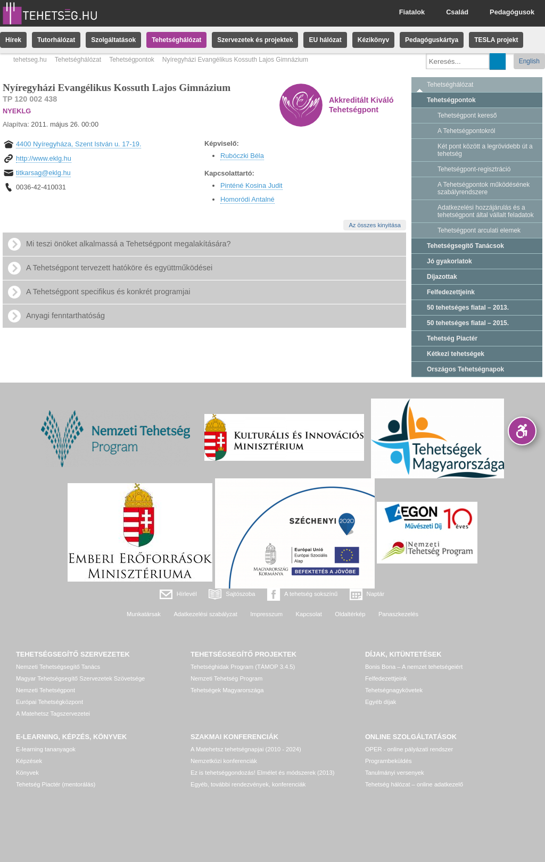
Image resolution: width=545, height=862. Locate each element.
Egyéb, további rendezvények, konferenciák (248, 784)
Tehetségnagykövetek (394, 690)
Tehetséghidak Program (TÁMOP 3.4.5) (243, 667)
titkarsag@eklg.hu (43, 173)
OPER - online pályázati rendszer (409, 749)
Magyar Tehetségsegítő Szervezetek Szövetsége (80, 678)
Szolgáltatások (113, 40)
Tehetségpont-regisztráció (473, 169)
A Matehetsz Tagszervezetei (53, 713)
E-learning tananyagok (46, 749)
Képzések (29, 761)
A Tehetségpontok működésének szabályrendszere (483, 188)
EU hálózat (325, 40)
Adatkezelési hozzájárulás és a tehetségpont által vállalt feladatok (485, 211)
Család (457, 12)
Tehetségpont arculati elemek (479, 230)
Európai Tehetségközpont (49, 702)
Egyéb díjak (380, 702)
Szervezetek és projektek (255, 40)
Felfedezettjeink (451, 292)
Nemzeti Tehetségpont (45, 690)
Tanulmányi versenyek (394, 772)
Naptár (376, 594)
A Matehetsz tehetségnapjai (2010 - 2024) (246, 749)
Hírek (13, 40)
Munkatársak (144, 614)
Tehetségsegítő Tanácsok (465, 246)
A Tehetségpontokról (466, 131)
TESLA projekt (496, 40)
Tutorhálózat (56, 40)
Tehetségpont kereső (467, 115)
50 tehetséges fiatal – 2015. (468, 323)
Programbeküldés (388, 761)
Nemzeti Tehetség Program (226, 678)
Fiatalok (412, 12)
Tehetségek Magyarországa (227, 690)
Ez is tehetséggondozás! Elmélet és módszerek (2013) (263, 772)
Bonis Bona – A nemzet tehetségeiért (414, 667)
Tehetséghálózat (176, 40)
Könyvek (27, 772)
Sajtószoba (240, 594)
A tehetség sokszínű (310, 594)
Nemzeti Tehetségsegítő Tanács (58, 667)
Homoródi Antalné (247, 199)
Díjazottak (442, 276)
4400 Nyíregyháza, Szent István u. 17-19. (78, 144)
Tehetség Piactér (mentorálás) (55, 784)
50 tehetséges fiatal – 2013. (468, 307)
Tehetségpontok (131, 59)
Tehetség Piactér (452, 338)
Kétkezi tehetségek (455, 354)
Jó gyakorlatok (449, 261)
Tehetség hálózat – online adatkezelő (414, 784)
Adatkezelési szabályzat (205, 614)
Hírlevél (187, 594)
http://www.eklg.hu (43, 158)
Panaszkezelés (398, 614)
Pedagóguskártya (431, 40)
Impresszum (266, 614)
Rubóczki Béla (242, 156)
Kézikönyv (373, 40)
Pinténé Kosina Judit (251, 185)
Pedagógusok (512, 12)
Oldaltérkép (350, 614)
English (529, 61)
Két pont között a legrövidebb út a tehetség (485, 150)
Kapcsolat (309, 614)
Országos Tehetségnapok (465, 369)
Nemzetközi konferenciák (224, 761)
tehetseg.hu (30, 59)
